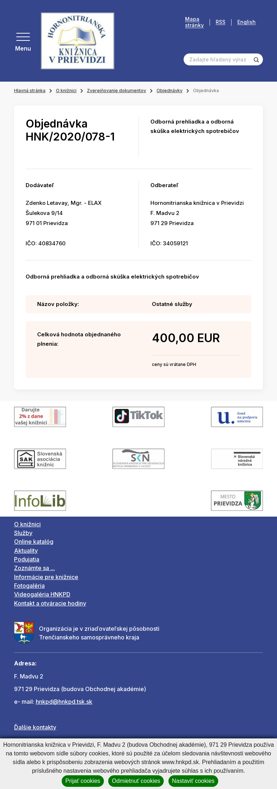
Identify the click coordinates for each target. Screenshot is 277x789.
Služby (23, 532)
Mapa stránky (194, 22)
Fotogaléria (29, 585)
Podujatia (26, 559)
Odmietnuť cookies (136, 781)
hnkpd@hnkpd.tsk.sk (64, 701)
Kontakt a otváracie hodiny (50, 603)
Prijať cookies (82, 781)
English (246, 22)
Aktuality (26, 550)
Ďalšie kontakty (35, 727)
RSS (220, 22)
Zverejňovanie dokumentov (116, 90)
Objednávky (170, 90)
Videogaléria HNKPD (42, 594)
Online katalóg (33, 541)
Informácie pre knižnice (46, 577)
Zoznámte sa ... (34, 568)
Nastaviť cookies (193, 781)
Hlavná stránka (29, 90)
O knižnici (66, 90)
